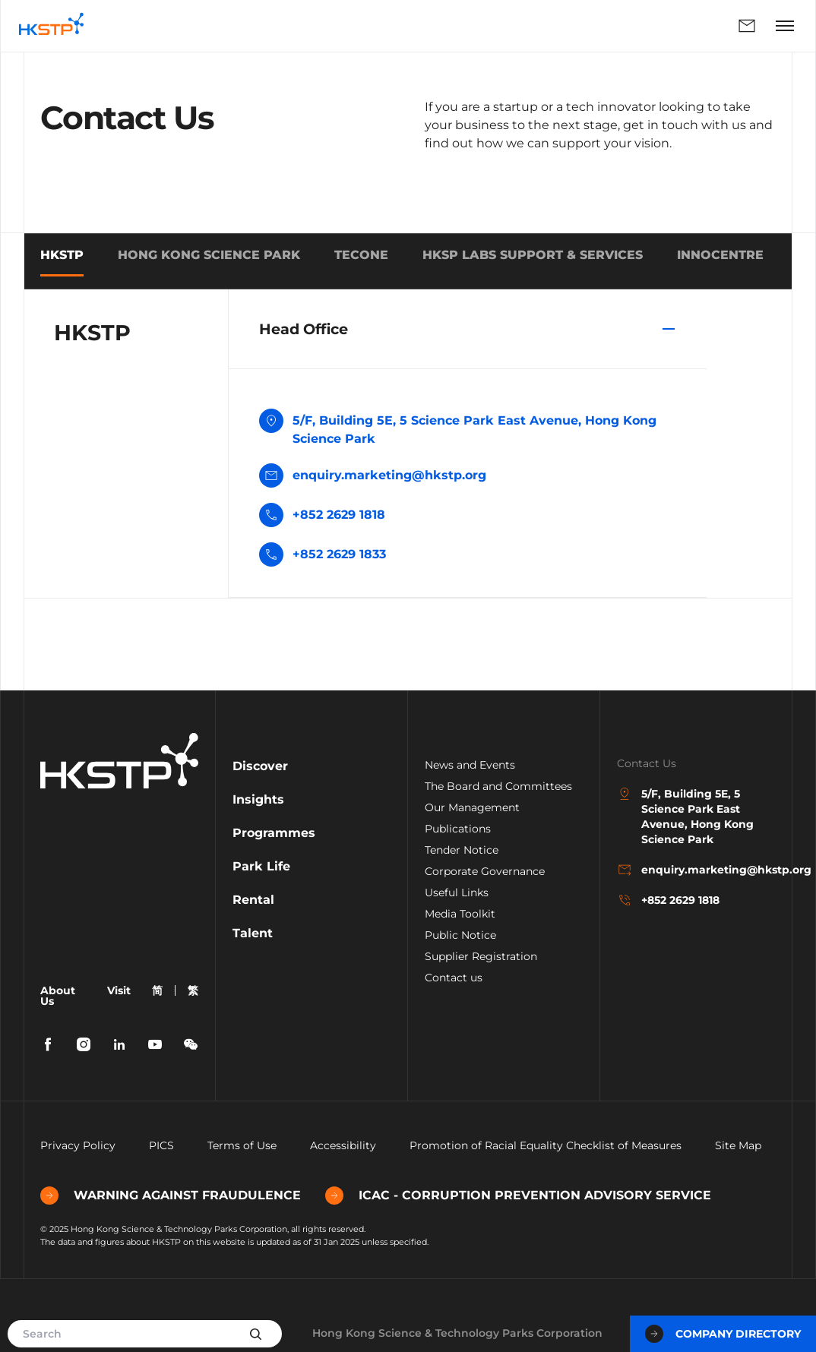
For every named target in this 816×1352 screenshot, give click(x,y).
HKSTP (62, 255)
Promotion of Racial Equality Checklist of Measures (546, 1145)
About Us (57, 996)
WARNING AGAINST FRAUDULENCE (170, 1195)
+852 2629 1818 (339, 514)
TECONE (361, 255)
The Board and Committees (498, 786)
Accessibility (343, 1145)
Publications (458, 829)
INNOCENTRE (720, 255)
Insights (258, 799)
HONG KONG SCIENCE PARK (209, 255)
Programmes (273, 833)
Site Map (738, 1145)
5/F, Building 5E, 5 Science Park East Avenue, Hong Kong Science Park (457, 429)
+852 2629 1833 (339, 554)
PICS (161, 1145)
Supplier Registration (481, 956)
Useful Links (457, 892)
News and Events (470, 765)
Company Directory (723, 1334)
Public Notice (460, 935)
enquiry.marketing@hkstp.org (372, 477)
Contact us (453, 977)
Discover (260, 766)
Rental (253, 899)
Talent (252, 933)
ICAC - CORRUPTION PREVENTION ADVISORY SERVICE (518, 1195)
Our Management (472, 807)
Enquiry (746, 25)
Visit (119, 990)
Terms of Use (242, 1145)
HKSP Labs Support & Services (532, 255)
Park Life (261, 866)
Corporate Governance (485, 871)
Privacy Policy (77, 1145)
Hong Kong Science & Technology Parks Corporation (457, 1333)
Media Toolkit (460, 914)
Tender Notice (461, 850)
